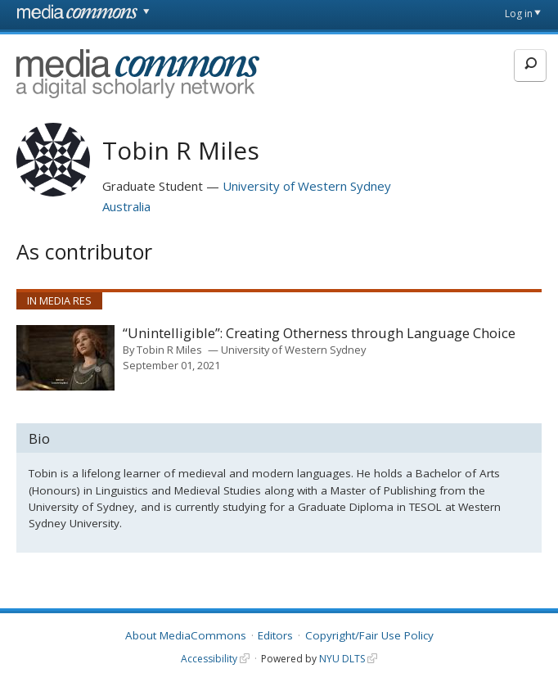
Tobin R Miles (169, 349)
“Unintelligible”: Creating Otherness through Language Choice (319, 333)
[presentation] (65, 358)
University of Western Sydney (307, 186)
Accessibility (209, 659)
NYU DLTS (342, 659)
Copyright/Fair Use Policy (369, 635)
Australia (126, 206)
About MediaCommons (185, 635)
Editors (275, 635)
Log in (519, 13)
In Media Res (59, 300)
